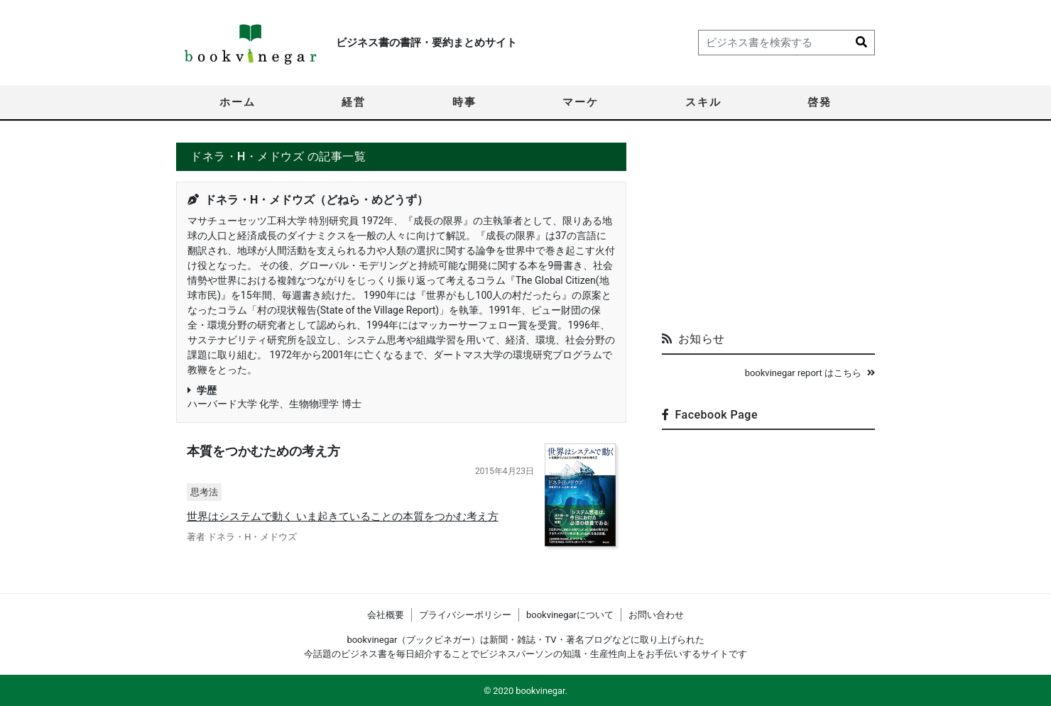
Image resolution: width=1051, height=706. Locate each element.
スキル (703, 102)
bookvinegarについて (570, 615)
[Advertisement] (768, 231)
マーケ (580, 102)
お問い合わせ (656, 615)
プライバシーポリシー (465, 615)
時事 (464, 102)
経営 (354, 102)
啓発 (819, 102)
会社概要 (385, 615)
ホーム (237, 102)
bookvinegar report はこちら (810, 373)
